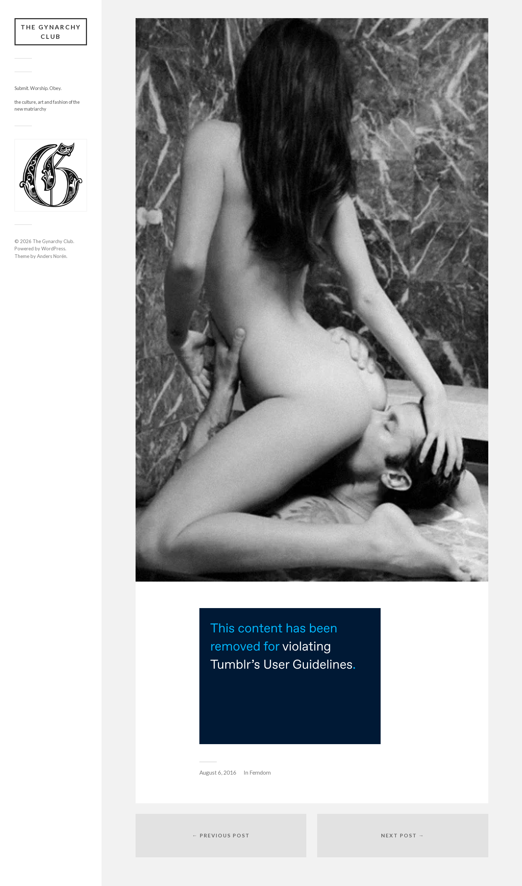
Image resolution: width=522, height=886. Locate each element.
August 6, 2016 (217, 772)
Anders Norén (51, 256)
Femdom (260, 772)
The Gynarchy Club (51, 31)
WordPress (53, 248)
